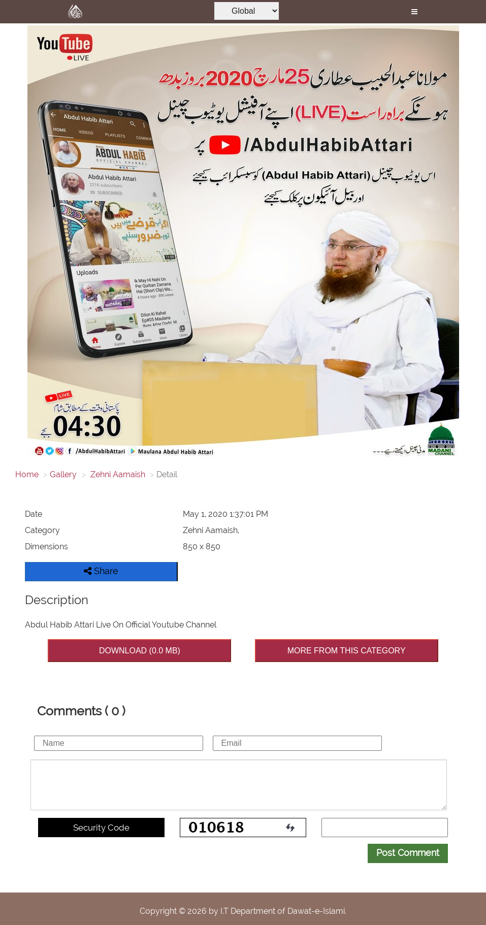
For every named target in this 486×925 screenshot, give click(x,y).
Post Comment (407, 852)
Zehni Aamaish (116, 474)
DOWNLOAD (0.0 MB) (139, 650)
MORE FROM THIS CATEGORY (346, 650)
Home (27, 474)
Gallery (63, 474)
